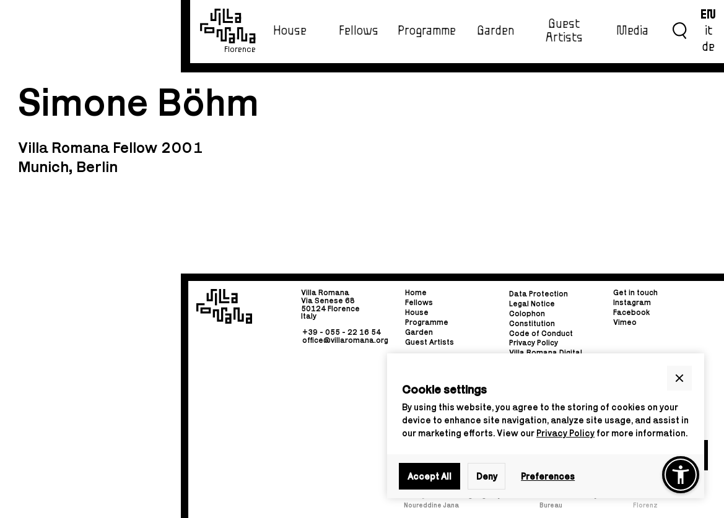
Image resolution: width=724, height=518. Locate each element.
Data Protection (538, 293)
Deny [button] (486, 476)
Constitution (532, 323)
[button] (679, 378)
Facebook (631, 312)
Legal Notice (532, 303)
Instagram (632, 302)
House (290, 31)
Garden (495, 31)
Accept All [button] (429, 476)
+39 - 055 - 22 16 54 (341, 332)
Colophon (527, 313)
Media (632, 31)
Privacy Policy (565, 433)
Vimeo (625, 322)
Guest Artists (564, 30)
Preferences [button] (548, 476)
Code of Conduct (541, 333)
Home (416, 293)
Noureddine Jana (431, 505)
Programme (427, 31)
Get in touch (635, 293)
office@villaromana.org (345, 340)
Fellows (358, 31)
